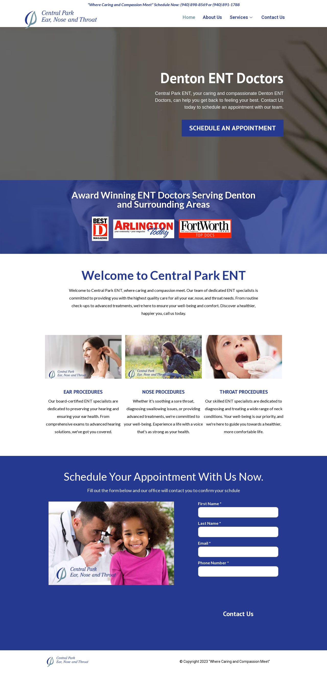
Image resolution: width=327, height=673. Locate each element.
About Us (212, 17)
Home (189, 17)
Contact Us (273, 17)
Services (242, 17)
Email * (238, 547)
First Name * (238, 508)
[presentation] (237, 591)
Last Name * (238, 527)
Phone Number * (238, 567)
